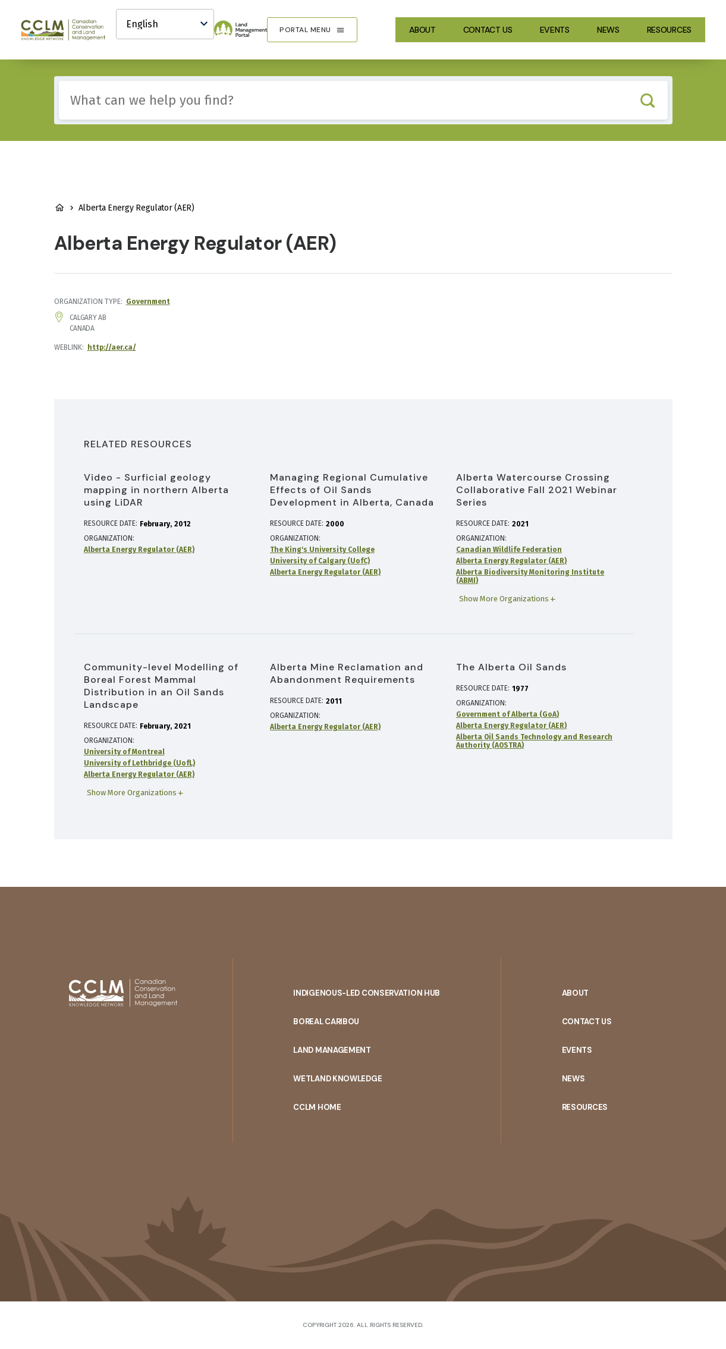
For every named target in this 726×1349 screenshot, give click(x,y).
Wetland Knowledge (337, 1079)
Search (648, 100)
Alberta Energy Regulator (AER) (139, 549)
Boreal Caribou (326, 1022)
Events (555, 29)
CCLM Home (317, 1107)
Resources (669, 29)
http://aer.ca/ (111, 347)
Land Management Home (59, 207)
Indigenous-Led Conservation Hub (366, 993)
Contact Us (488, 29)
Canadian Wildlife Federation (509, 549)
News (608, 29)
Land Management (332, 1050)
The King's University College (322, 549)
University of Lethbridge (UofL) (139, 763)
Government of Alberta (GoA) (507, 714)
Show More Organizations (504, 598)
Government (148, 301)
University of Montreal (124, 752)
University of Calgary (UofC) (320, 561)
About (422, 29)
